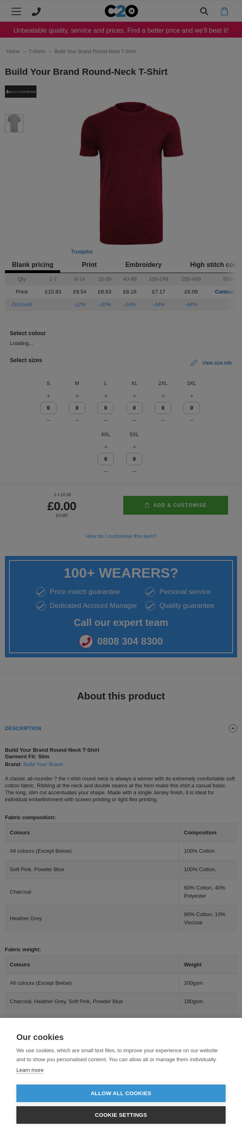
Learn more (29, 1070)
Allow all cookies (120, 1093)
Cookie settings (121, 1115)
